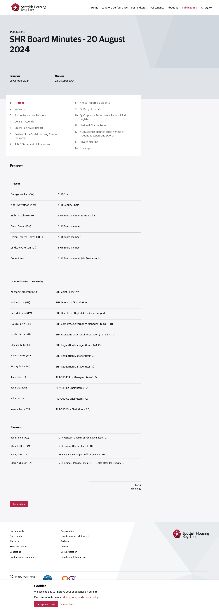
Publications (189, 7)
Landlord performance (115, 7)
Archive (65, 541)
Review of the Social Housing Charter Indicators (36, 136)
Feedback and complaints (23, 557)
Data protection (69, 551)
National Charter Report (94, 125)
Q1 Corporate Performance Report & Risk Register (103, 117)
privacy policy (70, 597)
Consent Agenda (24, 121)
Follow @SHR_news (22, 576)
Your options (67, 604)
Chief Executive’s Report (29, 127)
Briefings (85, 148)
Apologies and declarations (31, 115)
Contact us (15, 551)
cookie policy (90, 597)
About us (173, 7)
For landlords (139, 7)
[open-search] (206, 8)
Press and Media (18, 546)
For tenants (157, 7)
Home (94, 7)
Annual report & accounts (95, 102)
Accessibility (67, 531)
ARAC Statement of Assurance (32, 144)
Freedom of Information (73, 557)
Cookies (65, 546)
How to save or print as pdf (75, 536)
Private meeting (89, 141)
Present (19, 102)
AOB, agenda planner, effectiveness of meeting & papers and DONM (102, 133)
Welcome (20, 109)
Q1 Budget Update (90, 109)
